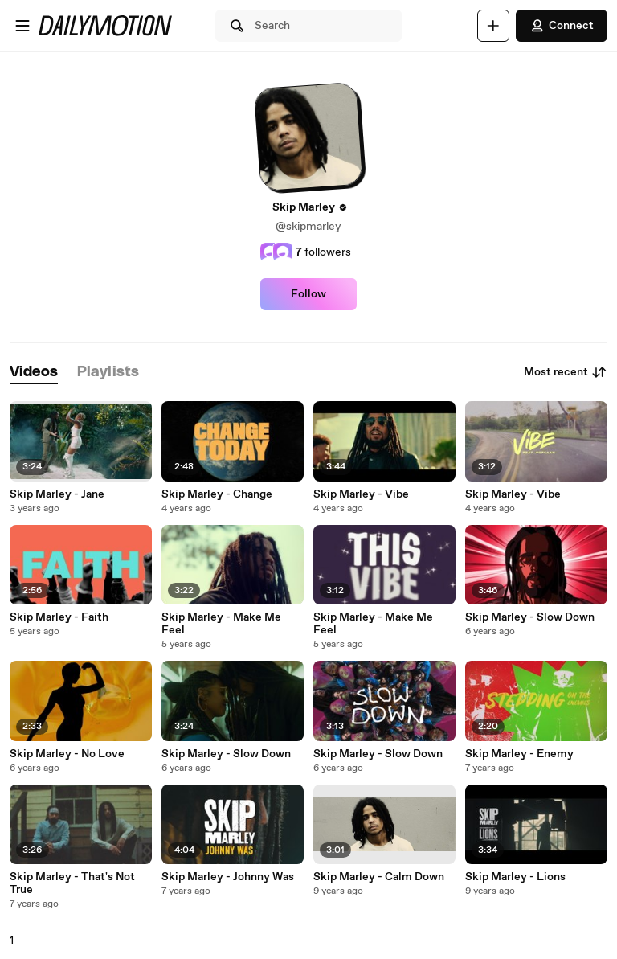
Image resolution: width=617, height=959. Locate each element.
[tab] (34, 373)
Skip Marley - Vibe (361, 494)
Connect (561, 26)
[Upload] (493, 26)
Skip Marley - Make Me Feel (221, 624)
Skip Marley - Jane (57, 494)
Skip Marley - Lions (515, 877)
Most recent (565, 372)
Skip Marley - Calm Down (378, 877)
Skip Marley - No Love (67, 754)
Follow (308, 294)
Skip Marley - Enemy (519, 754)
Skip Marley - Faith (59, 617)
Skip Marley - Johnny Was (227, 877)
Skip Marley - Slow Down (530, 617)
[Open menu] (22, 26)
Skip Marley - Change (216, 494)
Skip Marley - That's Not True (72, 883)
